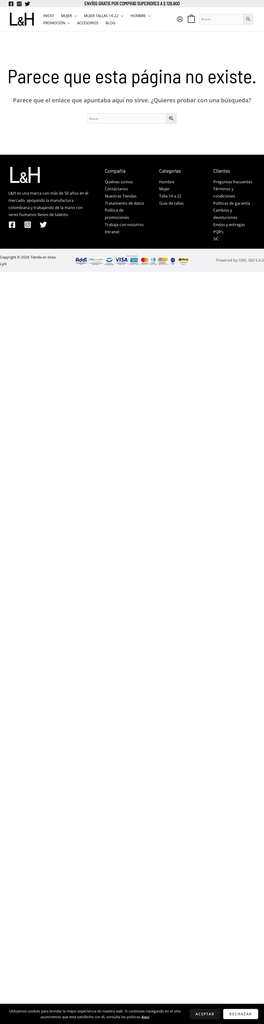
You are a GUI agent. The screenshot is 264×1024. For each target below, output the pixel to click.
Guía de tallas (171, 203)
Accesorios (87, 22)
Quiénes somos (119, 182)
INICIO (48, 15)
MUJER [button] (66, 15)
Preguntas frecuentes (232, 182)
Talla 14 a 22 (170, 196)
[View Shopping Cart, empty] (191, 19)
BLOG (110, 22)
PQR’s (218, 231)
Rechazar (240, 1014)
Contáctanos (116, 188)
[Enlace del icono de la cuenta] (180, 19)
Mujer (164, 188)
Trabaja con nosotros (124, 224)
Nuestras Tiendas (121, 196)
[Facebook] (11, 3)
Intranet (112, 231)
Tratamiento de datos (124, 203)
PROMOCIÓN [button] (54, 22)
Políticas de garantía (231, 203)
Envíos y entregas (229, 224)
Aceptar (204, 1014)
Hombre (166, 182)
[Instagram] (19, 3)
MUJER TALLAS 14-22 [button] (101, 15)
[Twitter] (27, 3)
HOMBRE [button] (138, 15)
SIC (216, 238)
